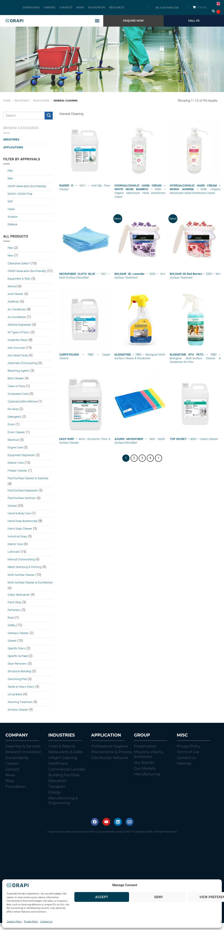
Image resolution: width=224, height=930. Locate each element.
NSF (10, 203)
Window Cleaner (18, 712)
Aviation (13, 219)
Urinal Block (15, 696)
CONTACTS (66, 8)
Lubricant (14, 554)
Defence (12, 227)
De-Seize (13, 411)
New (10, 181)
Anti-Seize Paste (18, 357)
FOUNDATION (94, 8)
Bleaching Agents (18, 373)
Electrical (13, 442)
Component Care (18, 396)
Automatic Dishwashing (22, 365)
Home (7, 103)
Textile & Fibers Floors (21, 689)
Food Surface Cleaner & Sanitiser (28, 480)
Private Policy (31, 921)
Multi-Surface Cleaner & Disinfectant (30, 584)
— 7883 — (139, 358)
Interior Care (15, 546)
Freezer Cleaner (17, 473)
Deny (158, 897)
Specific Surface (18, 658)
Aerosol (12, 288)
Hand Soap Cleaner (20, 531)
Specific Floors (16, 650)
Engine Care (15, 449)
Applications (13, 149)
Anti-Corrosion (16, 350)
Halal (11, 211)
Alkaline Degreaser (19, 327)
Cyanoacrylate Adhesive (22, 403)
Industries (22, 103)
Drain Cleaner (16, 434)
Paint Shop (14, 604)
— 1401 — (84, 278)
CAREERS (52, 8)
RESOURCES (113, 8)
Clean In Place (16, 388)
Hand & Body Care (19, 515)
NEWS (79, 8)
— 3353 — (195, 278)
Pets (10, 173)
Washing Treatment (20, 704)
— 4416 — (84, 443)
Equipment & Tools (19, 281)
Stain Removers (17, 666)
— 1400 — (139, 443)
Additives (13, 304)
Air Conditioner (17, 311)
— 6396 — (195, 191)
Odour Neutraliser (19, 597)
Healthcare (41, 103)
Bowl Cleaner (16, 381)
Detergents (14, 419)
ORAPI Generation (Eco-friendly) (27, 188)
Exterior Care (16, 465)
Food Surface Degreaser (23, 492)
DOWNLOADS (34, 8)
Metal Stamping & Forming (24, 569)
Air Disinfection (17, 319)
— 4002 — (194, 441)
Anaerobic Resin (18, 342)
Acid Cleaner (15, 296)
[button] (97, 23)
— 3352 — (139, 278)
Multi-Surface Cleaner (21, 577)
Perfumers (14, 612)
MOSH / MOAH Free (20, 196)
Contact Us (46, 921)
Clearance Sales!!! (19, 265)
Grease (12, 508)
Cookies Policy (14, 921)
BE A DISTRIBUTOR (167, 8)
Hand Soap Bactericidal (22, 523)
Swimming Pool (17, 681)
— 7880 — (84, 358)
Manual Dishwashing (21, 562)
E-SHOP (202, 8)
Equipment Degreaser (21, 457)
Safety (12, 627)
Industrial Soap (17, 538)
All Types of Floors (19, 335)
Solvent (12, 643)
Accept (101, 897)
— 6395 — (139, 193)
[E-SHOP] (194, 8)
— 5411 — (84, 189)
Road (11, 620)
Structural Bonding (19, 673)
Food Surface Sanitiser (22, 500)
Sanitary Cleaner (18, 635)
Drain (11, 427)
